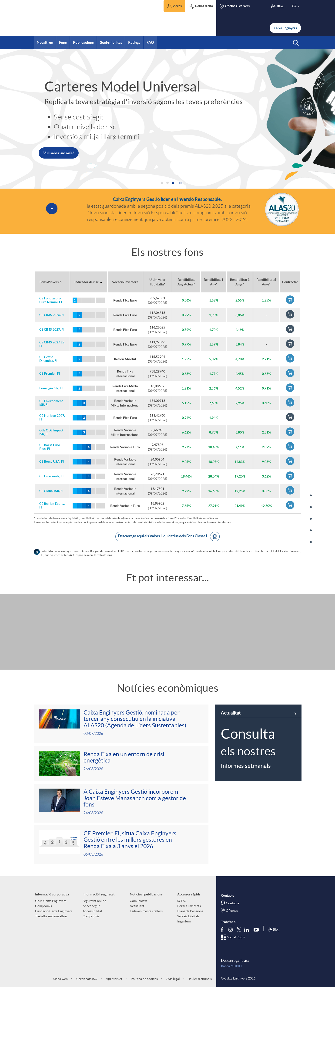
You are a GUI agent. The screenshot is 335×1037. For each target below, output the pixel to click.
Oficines (232, 960)
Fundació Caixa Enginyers (53, 960)
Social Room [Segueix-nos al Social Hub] (236, 986)
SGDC (181, 950)
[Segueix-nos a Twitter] (238, 979)
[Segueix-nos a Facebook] (223, 979)
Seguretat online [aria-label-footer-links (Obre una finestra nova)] (94, 950)
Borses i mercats (189, 955)
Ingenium (184, 971)
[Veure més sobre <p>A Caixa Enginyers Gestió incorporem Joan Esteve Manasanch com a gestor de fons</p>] (121, 850)
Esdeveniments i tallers (146, 960)
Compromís (43, 955)
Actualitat (137, 955)
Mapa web (60, 1028)
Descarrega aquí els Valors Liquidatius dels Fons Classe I (169, 536)
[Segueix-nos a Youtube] (257, 979)
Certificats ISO (86, 1028)
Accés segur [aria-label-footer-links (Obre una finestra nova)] (91, 955)
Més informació (56, 165)
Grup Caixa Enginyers (50, 950)
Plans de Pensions (190, 960)
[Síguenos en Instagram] (231, 979)
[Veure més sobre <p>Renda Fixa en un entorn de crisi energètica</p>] (121, 809)
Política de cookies (144, 1028)
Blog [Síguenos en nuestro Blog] (273, 979)
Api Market (113, 1028)
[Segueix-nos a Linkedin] (247, 979)
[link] (101, 165)
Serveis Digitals (188, 965)
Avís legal (173, 1028)
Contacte (232, 952)
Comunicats (138, 950)
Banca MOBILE (232, 1015)
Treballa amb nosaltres (51, 965)
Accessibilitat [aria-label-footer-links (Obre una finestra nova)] (92, 960)
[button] (174, 6)
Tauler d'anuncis (200, 1028)
